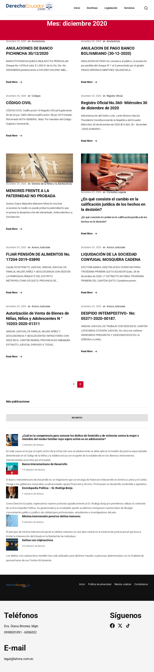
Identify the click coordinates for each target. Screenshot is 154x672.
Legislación (110, 7)
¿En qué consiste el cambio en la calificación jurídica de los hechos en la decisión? (113, 204)
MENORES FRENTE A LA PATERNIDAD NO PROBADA (30, 193)
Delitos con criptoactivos (37, 540)
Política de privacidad (99, 584)
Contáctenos (141, 584)
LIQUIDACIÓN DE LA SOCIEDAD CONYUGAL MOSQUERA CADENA (110, 257)
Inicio (77, 7)
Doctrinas (92, 7)
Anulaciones (38, 41)
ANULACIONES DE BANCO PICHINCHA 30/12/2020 (29, 51)
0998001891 (13, 632)
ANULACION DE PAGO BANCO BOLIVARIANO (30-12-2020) (108, 51)
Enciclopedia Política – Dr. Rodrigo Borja (47, 488)
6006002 (30, 632)
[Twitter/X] (120, 625)
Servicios (129, 7)
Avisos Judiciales (41, 247)
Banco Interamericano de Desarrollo (44, 464)
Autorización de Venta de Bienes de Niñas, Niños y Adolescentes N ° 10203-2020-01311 (37, 318)
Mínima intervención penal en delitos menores (51, 516)
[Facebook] (112, 625)
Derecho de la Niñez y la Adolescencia (52, 184)
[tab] (77, 417)
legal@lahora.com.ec (18, 659)
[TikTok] (128, 625)
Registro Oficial (115, 96)
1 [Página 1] (73, 384)
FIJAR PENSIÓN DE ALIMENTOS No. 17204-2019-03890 (38, 257)
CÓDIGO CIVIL (18, 102)
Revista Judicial (122, 584)
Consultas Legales (116, 192)
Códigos (36, 96)
